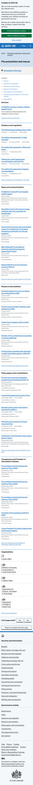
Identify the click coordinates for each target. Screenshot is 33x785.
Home (3, 53)
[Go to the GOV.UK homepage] (8, 45)
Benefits (4, 647)
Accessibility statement (9, 747)
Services (6, 81)
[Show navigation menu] (23, 46)
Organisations (8, 99)
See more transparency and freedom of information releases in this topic (13, 543)
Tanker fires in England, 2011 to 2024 (15, 322)
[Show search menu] (30, 46)
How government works (9, 732)
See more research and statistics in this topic (14, 366)
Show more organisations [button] (9, 613)
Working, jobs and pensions (11, 700)
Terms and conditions (9, 750)
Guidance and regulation (11, 84)
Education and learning (9, 675)
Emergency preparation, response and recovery (18, 54)
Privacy (9, 744)
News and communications (12, 86)
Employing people (7, 678)
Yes (21, 620)
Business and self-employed (11, 654)
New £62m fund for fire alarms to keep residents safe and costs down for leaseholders (15, 211)
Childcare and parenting (10, 657)
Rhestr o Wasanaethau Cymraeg (12, 752)
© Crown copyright (16, 780)
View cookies (16, 40)
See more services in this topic (10, 118)
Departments (6, 711)
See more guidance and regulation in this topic (15, 180)
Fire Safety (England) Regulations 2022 (16, 130)
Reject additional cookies (16, 36)
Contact (23, 747)
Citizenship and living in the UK (12, 661)
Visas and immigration (9, 696)
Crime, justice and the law (10, 664)
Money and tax (6, 689)
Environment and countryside (11, 682)
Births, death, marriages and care (13, 650)
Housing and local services (10, 685)
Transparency (6, 729)
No (29, 620)
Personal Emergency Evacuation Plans (15, 395)
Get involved (5, 736)
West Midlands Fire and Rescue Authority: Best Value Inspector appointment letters (13, 249)
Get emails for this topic (12, 71)
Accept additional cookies (16, 31)
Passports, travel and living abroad (13, 692)
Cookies (16, 744)
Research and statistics (11, 89)
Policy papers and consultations (13, 92)
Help (3, 744)
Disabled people (7, 668)
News (3, 715)
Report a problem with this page (16, 628)
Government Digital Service (11, 755)
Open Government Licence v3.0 (12, 764)
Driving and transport (9, 671)
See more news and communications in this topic (16, 279)
